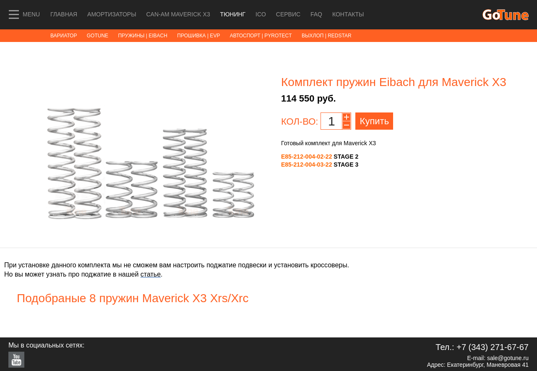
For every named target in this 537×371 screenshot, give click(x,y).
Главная (63, 14)
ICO (261, 14)
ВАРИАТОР (63, 36)
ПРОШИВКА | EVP (198, 36)
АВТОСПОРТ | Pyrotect (261, 36)
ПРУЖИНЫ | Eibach (142, 36)
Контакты (348, 14)
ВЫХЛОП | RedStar (327, 36)
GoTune (97, 36)
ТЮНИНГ (233, 14)
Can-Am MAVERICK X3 (178, 14)
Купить (374, 121)
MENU (31, 14)
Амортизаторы (111, 14)
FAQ (316, 14)
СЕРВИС (289, 14)
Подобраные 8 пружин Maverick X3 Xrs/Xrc (132, 298)
